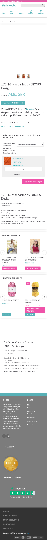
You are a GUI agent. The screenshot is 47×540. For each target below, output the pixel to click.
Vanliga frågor (10, 516)
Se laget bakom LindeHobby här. (12, 428)
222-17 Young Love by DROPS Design (34, 258)
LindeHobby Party (10, 300)
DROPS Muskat (18, 158)
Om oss (6, 512)
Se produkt (6, 314)
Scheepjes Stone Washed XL (32, 301)
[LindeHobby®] (9, 5)
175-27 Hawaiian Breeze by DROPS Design (9, 259)
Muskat (30, 109)
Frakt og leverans (11, 520)
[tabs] (41, 12)
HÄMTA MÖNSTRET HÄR (13, 103)
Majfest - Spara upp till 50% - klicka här (12, 1)
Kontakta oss (9, 524)
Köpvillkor (8, 528)
